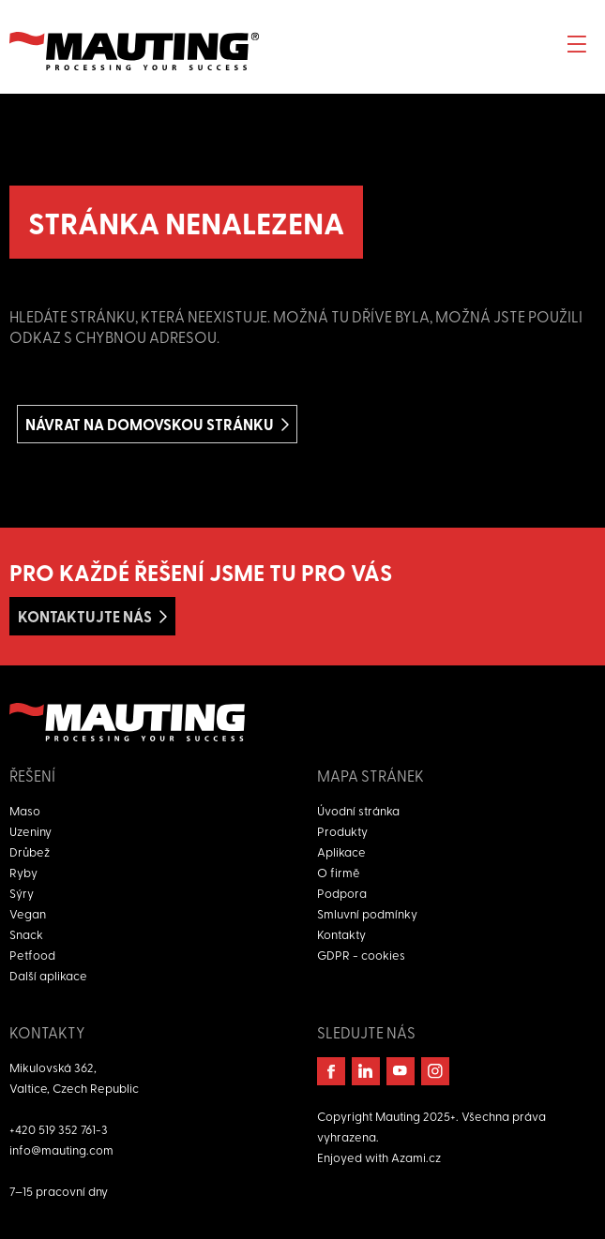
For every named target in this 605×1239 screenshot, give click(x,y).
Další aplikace (48, 975)
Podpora (342, 893)
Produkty (342, 831)
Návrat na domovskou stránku (149, 424)
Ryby (23, 872)
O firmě (338, 872)
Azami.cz (416, 1157)
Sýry (21, 893)
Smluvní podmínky (367, 913)
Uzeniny (30, 831)
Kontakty (341, 934)
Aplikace (341, 851)
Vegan (27, 913)
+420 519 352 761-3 (58, 1129)
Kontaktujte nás (85, 616)
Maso (24, 810)
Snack (26, 934)
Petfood (32, 955)
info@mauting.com (61, 1149)
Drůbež (29, 851)
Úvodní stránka (358, 810)
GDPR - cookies (361, 955)
